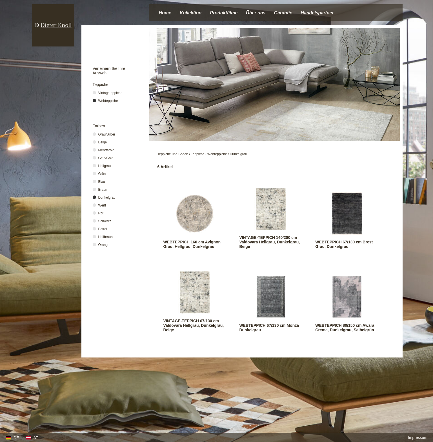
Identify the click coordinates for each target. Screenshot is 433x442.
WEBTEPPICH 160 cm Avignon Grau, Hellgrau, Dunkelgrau (192, 244)
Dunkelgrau (238, 154)
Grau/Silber (107, 134)
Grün (102, 174)
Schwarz (104, 221)
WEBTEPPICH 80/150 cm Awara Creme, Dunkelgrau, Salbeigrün (344, 327)
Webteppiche (217, 154)
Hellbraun (105, 237)
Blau (101, 182)
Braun (102, 190)
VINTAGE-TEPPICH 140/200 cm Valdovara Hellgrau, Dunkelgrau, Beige (269, 242)
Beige (102, 142)
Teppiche (198, 154)
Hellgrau (104, 166)
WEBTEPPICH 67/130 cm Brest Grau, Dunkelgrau (344, 244)
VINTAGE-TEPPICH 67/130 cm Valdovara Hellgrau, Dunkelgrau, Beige (193, 325)
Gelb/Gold (106, 158)
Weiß (102, 205)
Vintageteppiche (110, 93)
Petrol (102, 229)
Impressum (417, 437)
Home (165, 12)
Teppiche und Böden (172, 154)
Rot (101, 213)
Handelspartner (317, 12)
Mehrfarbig (106, 150)
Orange (104, 245)
